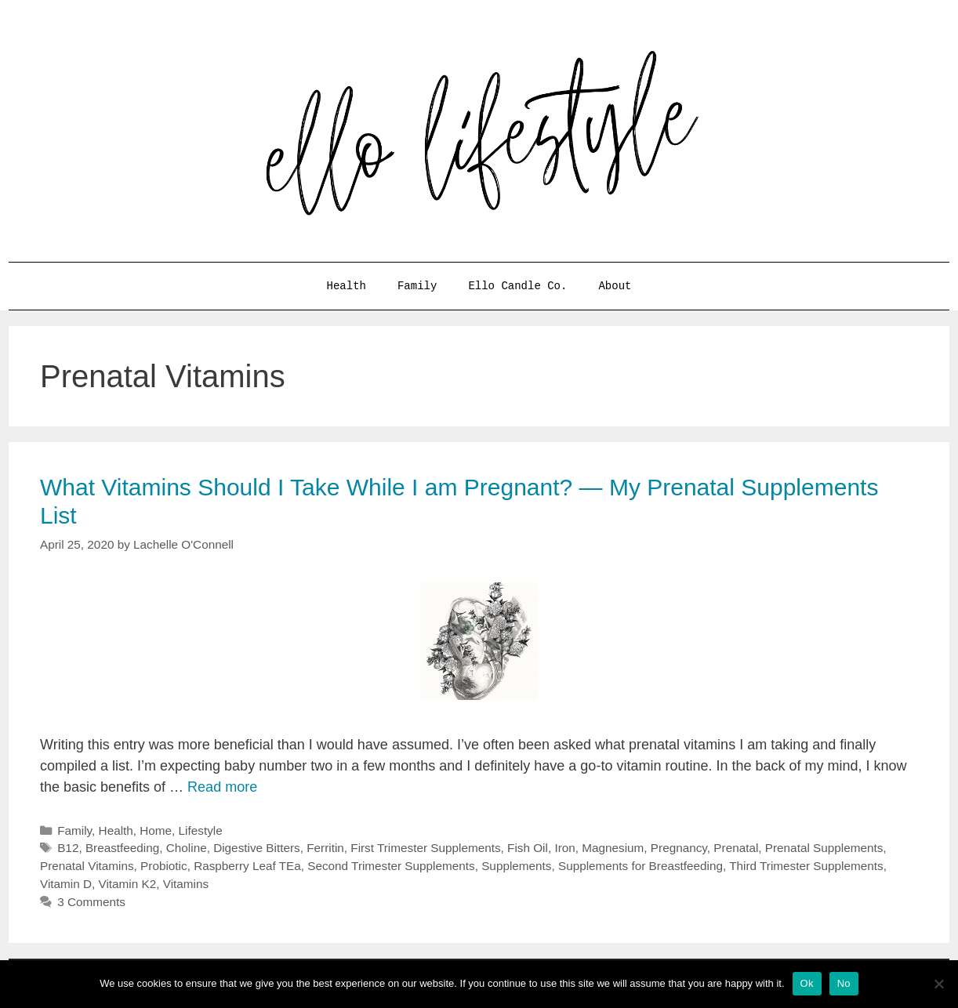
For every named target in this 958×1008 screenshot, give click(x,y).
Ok (807, 983)
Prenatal (735, 847)
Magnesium (613, 847)
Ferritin (325, 847)
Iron (564, 847)
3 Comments (91, 901)
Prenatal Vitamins (87, 865)
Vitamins (186, 883)
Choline (186, 847)
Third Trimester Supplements (806, 865)
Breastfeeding (122, 847)
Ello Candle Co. (517, 286)
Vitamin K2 (128, 883)
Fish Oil (527, 847)
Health (346, 286)
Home (156, 830)
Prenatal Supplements (824, 847)
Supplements (516, 865)
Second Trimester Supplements (390, 865)
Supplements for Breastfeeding (640, 865)
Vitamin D (66, 883)
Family (417, 286)
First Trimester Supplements (425, 847)
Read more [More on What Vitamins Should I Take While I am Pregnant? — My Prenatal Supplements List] (222, 787)
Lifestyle (201, 830)
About (614, 286)
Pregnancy (679, 847)
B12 (67, 847)
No (844, 983)
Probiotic (163, 865)
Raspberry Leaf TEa (247, 865)
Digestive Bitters (256, 847)
